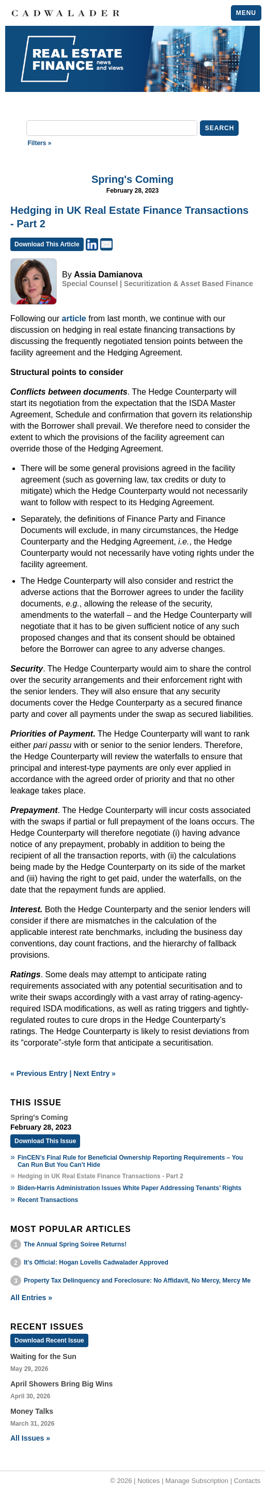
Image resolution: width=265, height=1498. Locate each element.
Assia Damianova (108, 274)
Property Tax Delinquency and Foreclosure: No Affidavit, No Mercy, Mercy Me (137, 1280)
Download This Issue (45, 1141)
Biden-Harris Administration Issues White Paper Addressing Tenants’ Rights (130, 1188)
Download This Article (47, 244)
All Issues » (30, 1438)
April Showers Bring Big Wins (61, 1384)
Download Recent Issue (49, 1340)
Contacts (247, 1481)
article (74, 318)
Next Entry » (94, 1073)
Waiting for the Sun (43, 1356)
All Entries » (31, 1297)
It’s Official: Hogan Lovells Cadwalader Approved (96, 1262)
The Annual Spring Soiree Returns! (75, 1244)
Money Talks (31, 1411)
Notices (148, 1481)
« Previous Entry (39, 1073)
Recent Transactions (48, 1200)
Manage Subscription (196, 1481)
